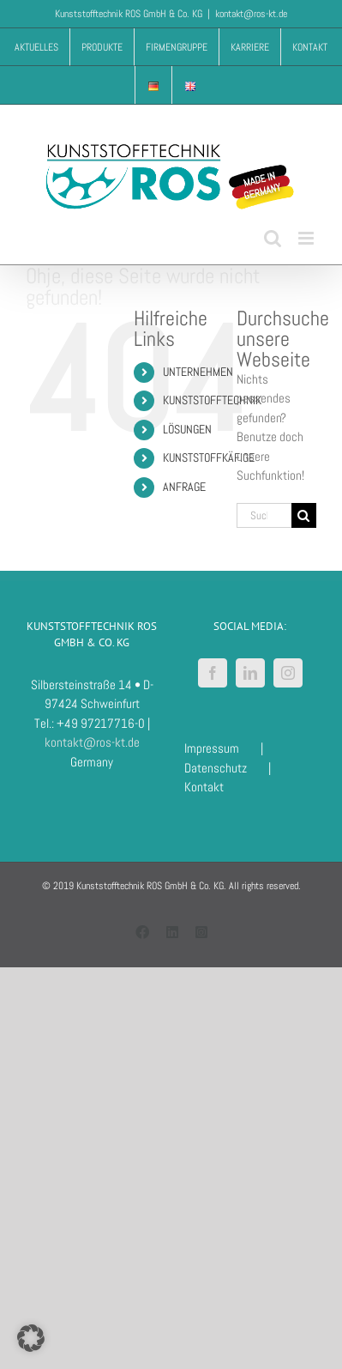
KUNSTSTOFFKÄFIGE (209, 457)
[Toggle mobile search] (272, 238)
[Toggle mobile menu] (307, 238)
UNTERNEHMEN (198, 371)
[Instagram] (288, 673)
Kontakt (204, 786)
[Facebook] (212, 673)
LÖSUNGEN (187, 429)
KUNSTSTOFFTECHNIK (212, 400)
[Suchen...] (264, 515)
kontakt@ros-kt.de (251, 14)
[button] (31, 1338)
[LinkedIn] (250, 673)
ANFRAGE (184, 486)
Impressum (211, 748)
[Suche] (303, 515)
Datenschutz (215, 768)
